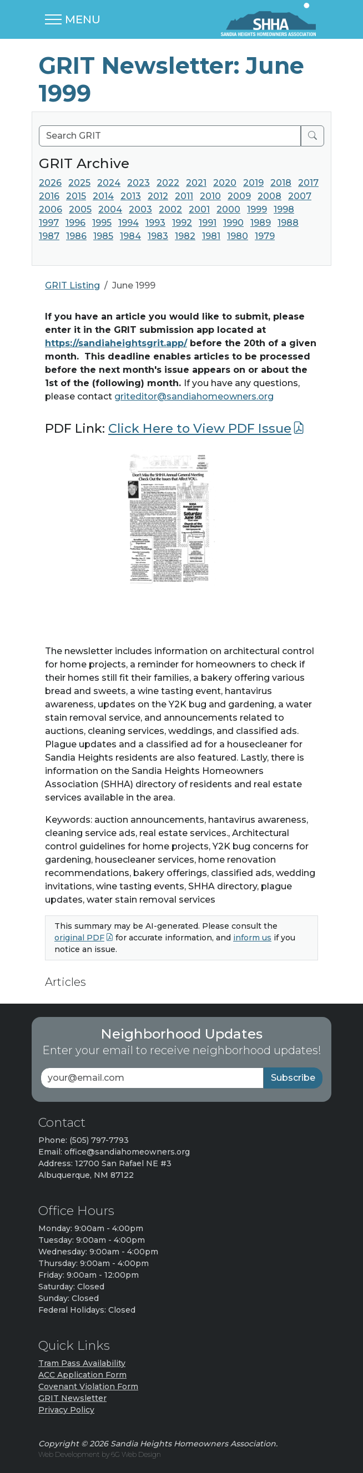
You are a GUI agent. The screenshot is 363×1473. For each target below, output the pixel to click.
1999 (257, 209)
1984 (130, 236)
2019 (253, 183)
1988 (288, 222)
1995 (102, 222)
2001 (199, 209)
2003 (140, 209)
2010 (210, 196)
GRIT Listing (72, 285)
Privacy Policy (66, 1410)
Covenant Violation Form (88, 1386)
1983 (158, 236)
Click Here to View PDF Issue (199, 428)
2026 (50, 183)
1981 (211, 236)
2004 (110, 209)
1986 (76, 236)
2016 (49, 196)
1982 (185, 236)
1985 (103, 236)
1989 (260, 222)
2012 (158, 196)
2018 (280, 183)
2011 (184, 196)
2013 (130, 196)
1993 (155, 222)
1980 (237, 236)
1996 (75, 222)
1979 (265, 236)
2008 (269, 196)
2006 (50, 209)
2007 (299, 196)
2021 (196, 183)
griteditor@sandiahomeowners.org (194, 396)
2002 (170, 209)
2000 (228, 209)
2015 (76, 196)
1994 (128, 222)
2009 (239, 196)
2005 (80, 209)
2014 (103, 196)
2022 (168, 183)
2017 (308, 183)
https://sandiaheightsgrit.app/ (116, 343)
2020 (224, 183)
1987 (49, 236)
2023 (138, 183)
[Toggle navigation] (72, 19)
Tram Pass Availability (81, 1363)
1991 (207, 222)
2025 (79, 183)
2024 (108, 183)
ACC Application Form (82, 1375)
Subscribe (293, 1077)
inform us (252, 938)
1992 (182, 222)
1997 (49, 222)
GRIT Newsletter (72, 1398)
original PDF (79, 938)
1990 (233, 222)
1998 (284, 209)
